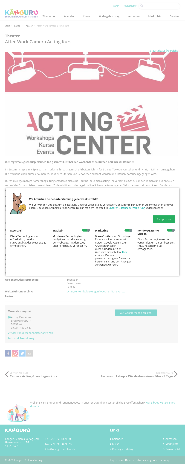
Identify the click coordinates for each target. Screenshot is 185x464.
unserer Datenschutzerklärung (127, 208)
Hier (124, 252)
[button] (164, 219)
